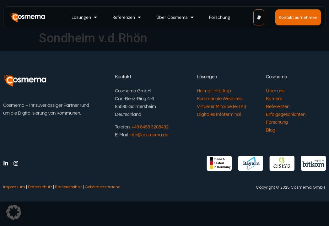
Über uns (275, 91)
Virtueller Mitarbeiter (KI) (221, 107)
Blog (270, 130)
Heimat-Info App (214, 91)
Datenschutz (40, 187)
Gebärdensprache (102, 187)
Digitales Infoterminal (219, 114)
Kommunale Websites (219, 99)
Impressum (14, 187)
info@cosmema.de (149, 135)
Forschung (277, 122)
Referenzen (277, 107)
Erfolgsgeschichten (285, 114)
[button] (85, 17)
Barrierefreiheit (68, 187)
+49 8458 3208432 (150, 127)
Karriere (274, 99)
